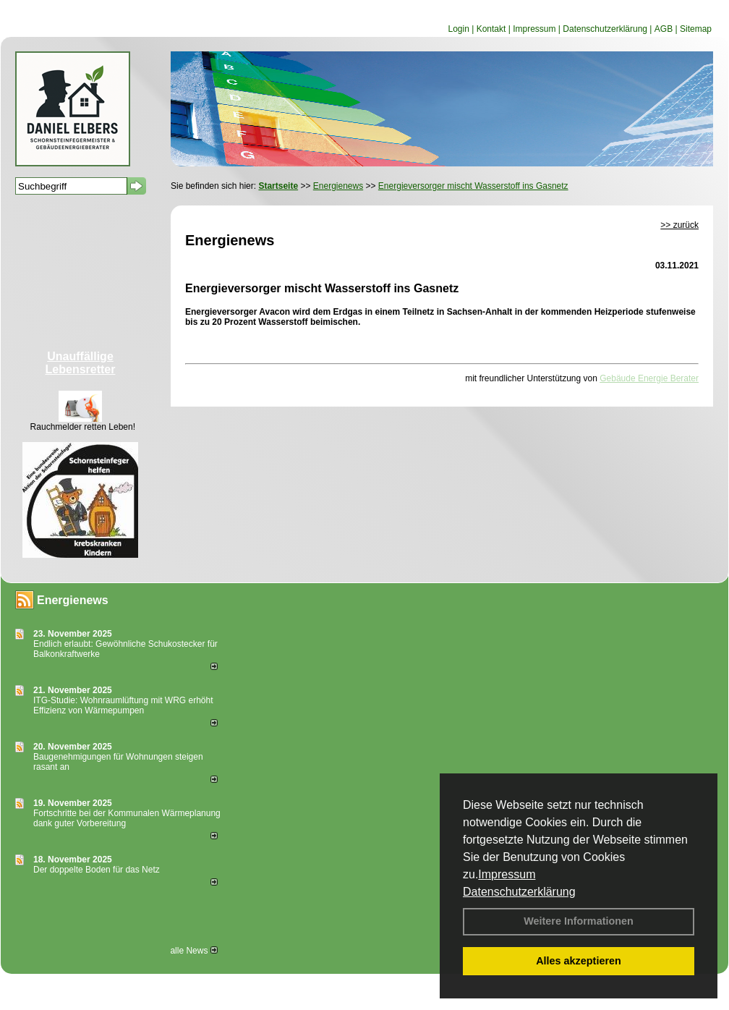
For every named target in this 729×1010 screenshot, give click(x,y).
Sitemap (696, 29)
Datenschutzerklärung (519, 892)
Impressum (506, 874)
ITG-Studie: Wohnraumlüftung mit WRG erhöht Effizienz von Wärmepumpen (123, 705)
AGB (664, 29)
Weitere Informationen (579, 921)
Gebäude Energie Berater (649, 378)
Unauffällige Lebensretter (81, 362)
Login (458, 29)
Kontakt (491, 29)
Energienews (72, 600)
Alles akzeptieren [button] (578, 961)
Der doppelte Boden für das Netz (96, 870)
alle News (193, 951)
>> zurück (679, 225)
